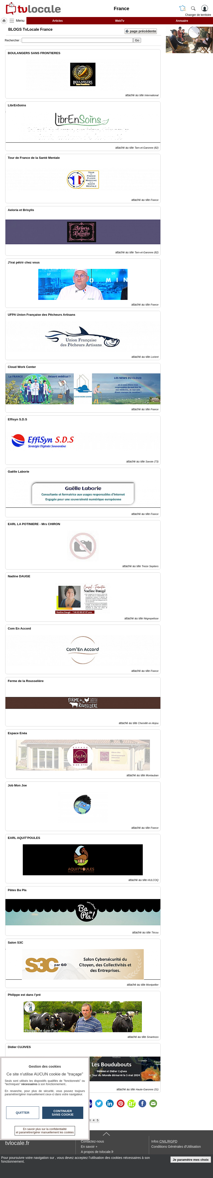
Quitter (22, 1112)
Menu (20, 20)
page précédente (140, 31)
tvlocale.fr (17, 1143)
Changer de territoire (198, 15)
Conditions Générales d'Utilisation (176, 1146)
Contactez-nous (92, 1141)
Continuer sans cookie (63, 1112)
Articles (57, 20)
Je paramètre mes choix (191, 1159)
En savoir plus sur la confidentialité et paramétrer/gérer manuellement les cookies (45, 1130)
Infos (164, 1141)
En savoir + (89, 1146)
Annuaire (182, 20)
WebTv (119, 20)
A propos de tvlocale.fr (97, 1152)
